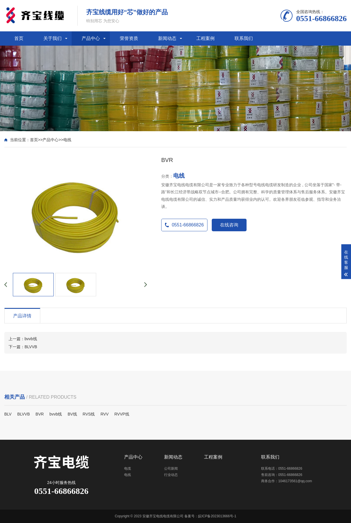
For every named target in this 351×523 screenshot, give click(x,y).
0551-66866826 (184, 224)
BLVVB (31, 346)
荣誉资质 (129, 38)
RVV (104, 414)
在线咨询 (229, 224)
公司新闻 (171, 469)
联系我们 (244, 38)
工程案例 (205, 38)
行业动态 (171, 475)
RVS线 (89, 414)
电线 (67, 139)
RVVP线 (121, 414)
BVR (40, 414)
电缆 (127, 469)
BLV (7, 414)
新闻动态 (167, 38)
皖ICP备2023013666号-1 (217, 516)
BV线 (72, 414)
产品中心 (91, 38)
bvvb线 (31, 338)
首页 (18, 38)
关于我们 (52, 38)
